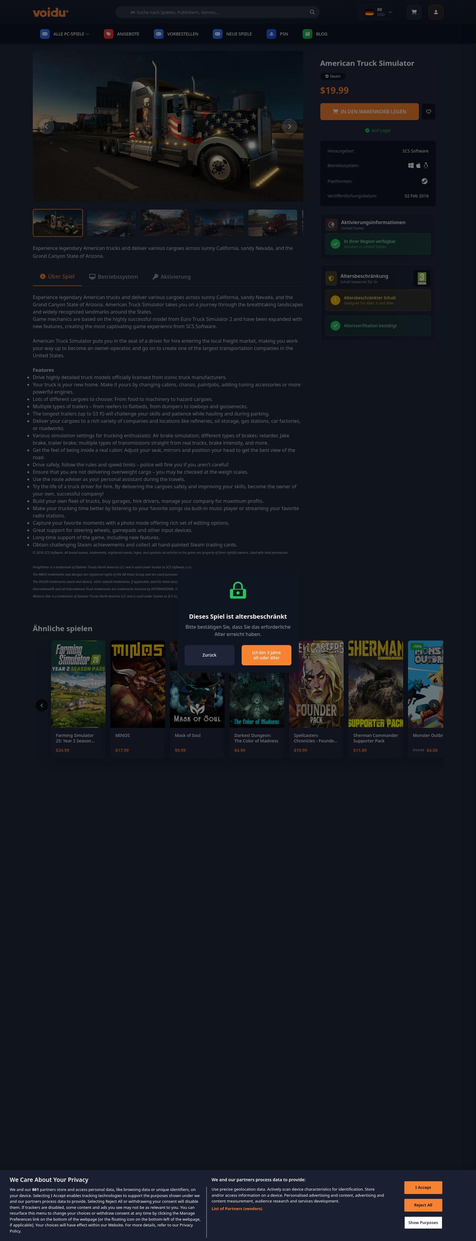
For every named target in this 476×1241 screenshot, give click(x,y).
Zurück (209, 655)
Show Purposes (423, 1231)
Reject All (423, 1213)
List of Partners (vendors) (237, 1217)
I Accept (423, 1196)
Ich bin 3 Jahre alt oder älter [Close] (266, 655)
